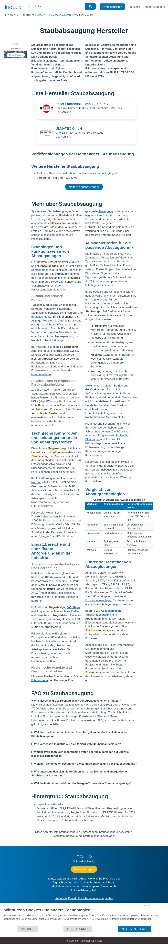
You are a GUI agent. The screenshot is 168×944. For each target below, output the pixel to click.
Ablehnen (27, 929)
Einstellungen (78, 929)
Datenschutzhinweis (91, 940)
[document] (84, 916)
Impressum (72, 940)
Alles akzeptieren (134, 929)
